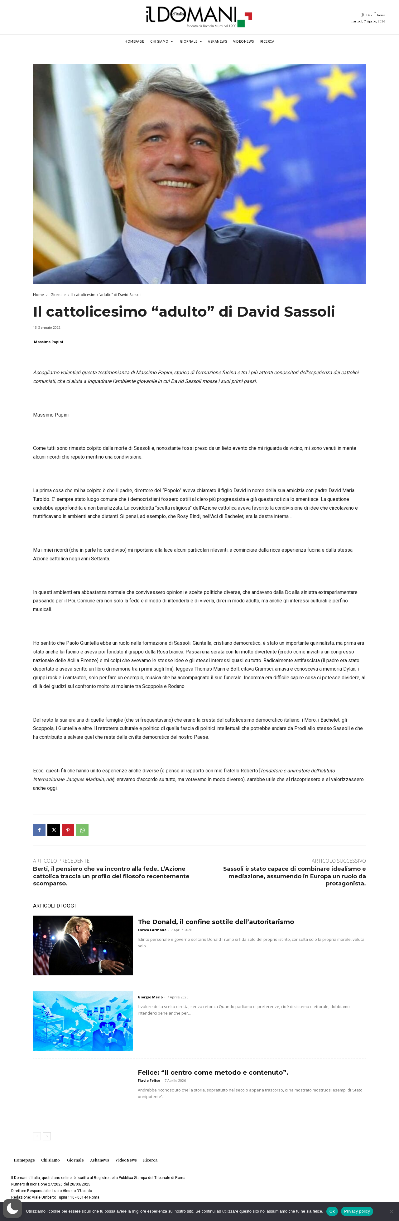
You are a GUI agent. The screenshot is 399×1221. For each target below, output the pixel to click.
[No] (391, 1211)
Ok (332, 1211)
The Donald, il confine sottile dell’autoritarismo (216, 922)
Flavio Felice (149, 1080)
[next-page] (47, 1136)
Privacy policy (357, 1211)
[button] (12, 1208)
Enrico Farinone (152, 929)
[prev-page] (37, 1136)
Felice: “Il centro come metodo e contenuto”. (213, 1072)
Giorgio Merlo (150, 997)
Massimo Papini (48, 341)
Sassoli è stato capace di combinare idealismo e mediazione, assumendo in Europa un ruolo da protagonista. (294, 876)
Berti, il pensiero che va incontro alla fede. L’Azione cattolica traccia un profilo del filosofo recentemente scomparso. (111, 876)
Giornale (58, 294)
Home (38, 294)
